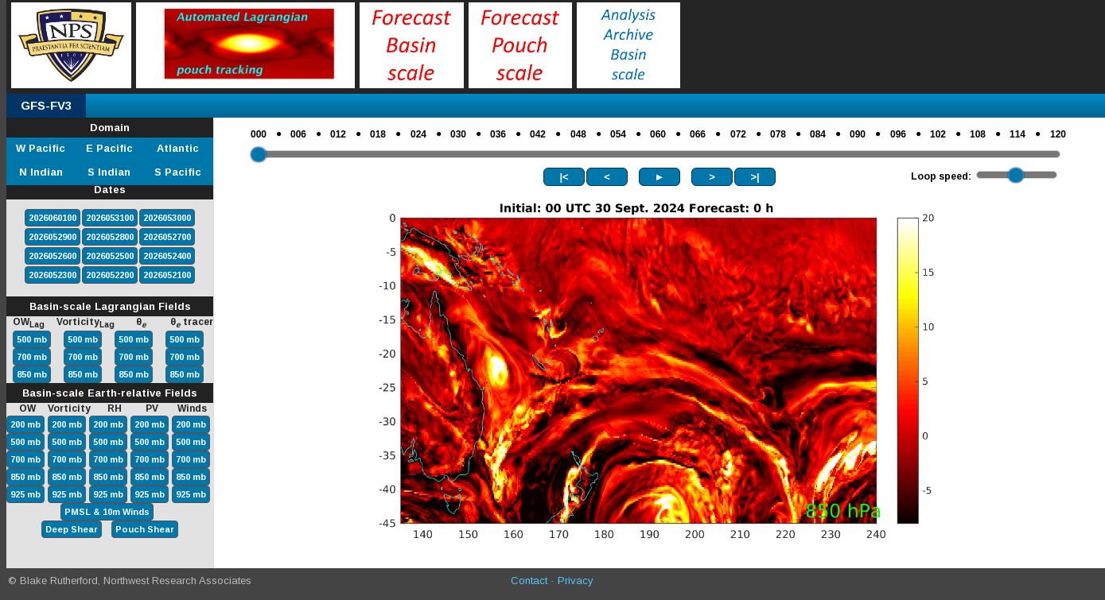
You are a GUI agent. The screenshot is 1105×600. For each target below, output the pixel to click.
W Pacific (40, 148)
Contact (529, 580)
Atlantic (178, 148)
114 (1017, 134)
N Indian (41, 172)
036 (498, 134)
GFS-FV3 (46, 105)
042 (538, 134)
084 (818, 134)
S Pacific (177, 172)
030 (458, 134)
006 (298, 134)
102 (938, 134)
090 (858, 134)
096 (898, 134)
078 (778, 134)
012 (338, 134)
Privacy (575, 580)
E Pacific (109, 148)
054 (618, 134)
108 (978, 134)
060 (658, 134)
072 (738, 134)
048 (578, 134)
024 (418, 134)
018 (378, 134)
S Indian (109, 172)
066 (698, 134)
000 (259, 134)
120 (1058, 134)
